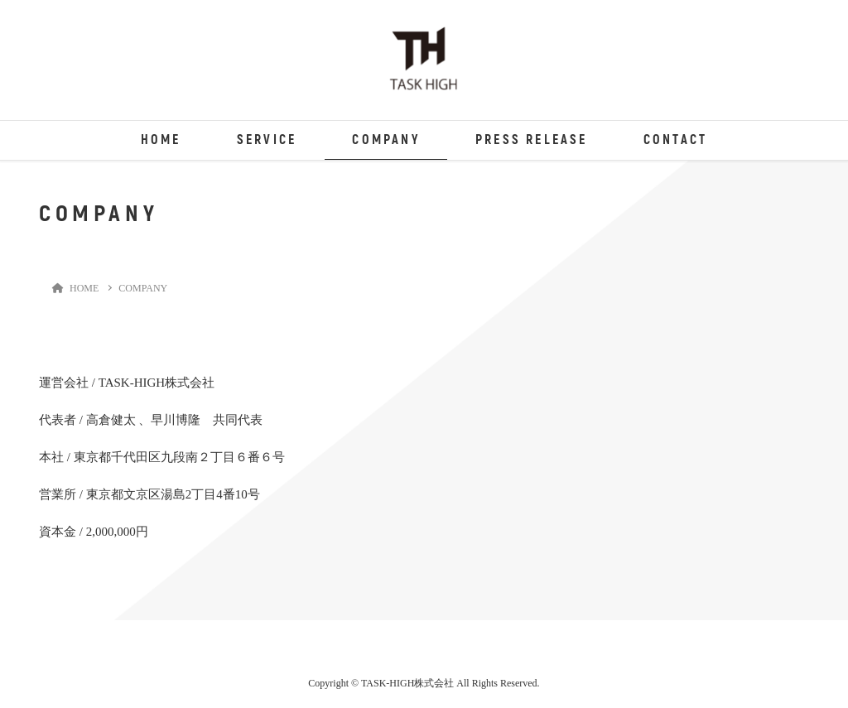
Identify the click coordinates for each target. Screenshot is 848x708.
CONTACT (675, 140)
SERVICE (266, 140)
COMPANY (385, 140)
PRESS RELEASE (531, 140)
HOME (161, 140)
